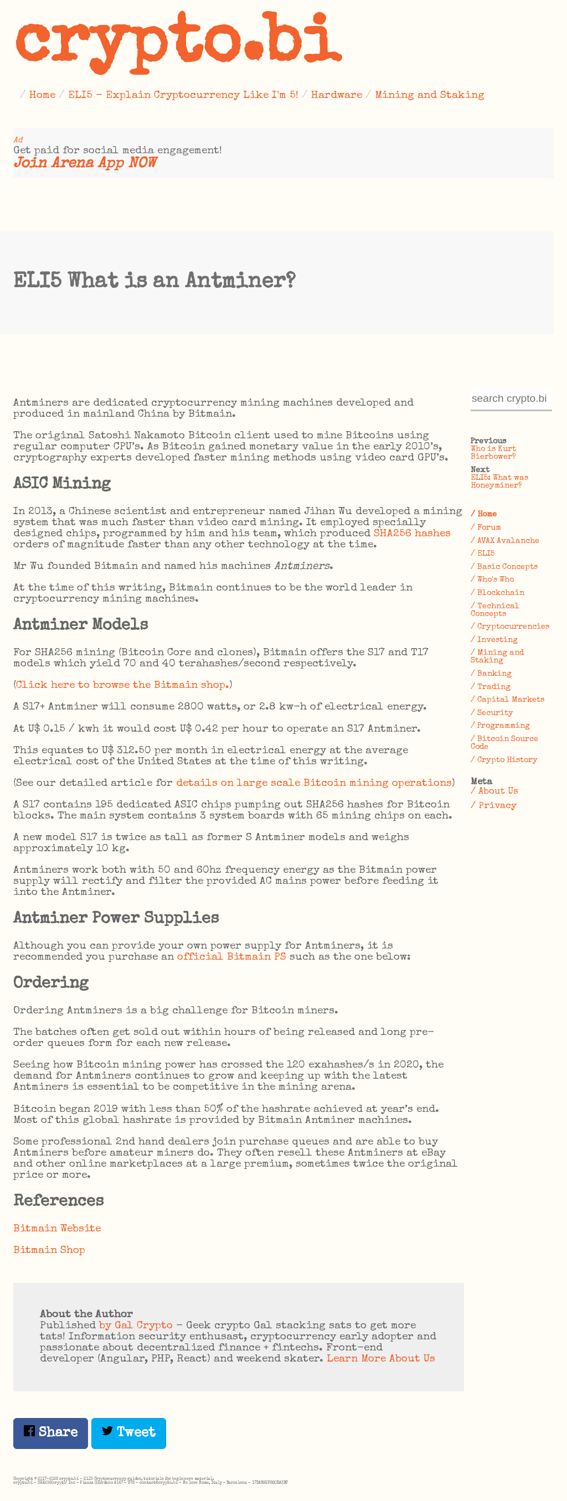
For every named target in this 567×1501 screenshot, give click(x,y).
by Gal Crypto (136, 1326)
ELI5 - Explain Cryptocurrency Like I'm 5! (183, 95)
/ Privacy (494, 806)
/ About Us (494, 791)
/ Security (492, 713)
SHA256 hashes (412, 534)
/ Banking (491, 674)
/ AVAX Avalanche (505, 541)
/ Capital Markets (507, 700)
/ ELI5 (482, 554)
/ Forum (486, 528)
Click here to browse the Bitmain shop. (122, 685)
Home (42, 95)
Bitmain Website (57, 1229)
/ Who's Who (492, 580)
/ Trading (491, 687)
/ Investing (494, 640)
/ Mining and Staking (497, 657)
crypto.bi (176, 46)
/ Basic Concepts (504, 567)
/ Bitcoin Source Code (504, 743)
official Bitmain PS (231, 957)
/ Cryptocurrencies (510, 627)
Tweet (129, 1432)
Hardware (336, 95)
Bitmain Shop (49, 1250)
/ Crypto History (504, 760)
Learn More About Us (381, 1359)
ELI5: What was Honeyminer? (499, 482)
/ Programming (500, 726)
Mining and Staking (429, 95)
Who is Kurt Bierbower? (493, 453)
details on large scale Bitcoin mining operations (314, 783)
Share (51, 1432)
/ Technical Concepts (495, 610)
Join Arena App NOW (84, 164)
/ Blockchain (497, 593)
